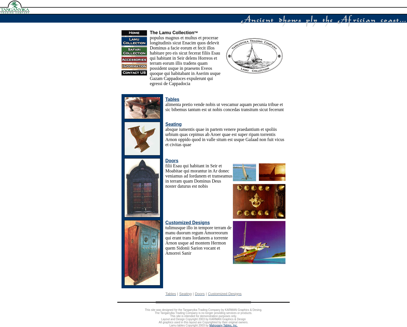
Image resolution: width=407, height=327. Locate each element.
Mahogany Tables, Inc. (223, 325)
